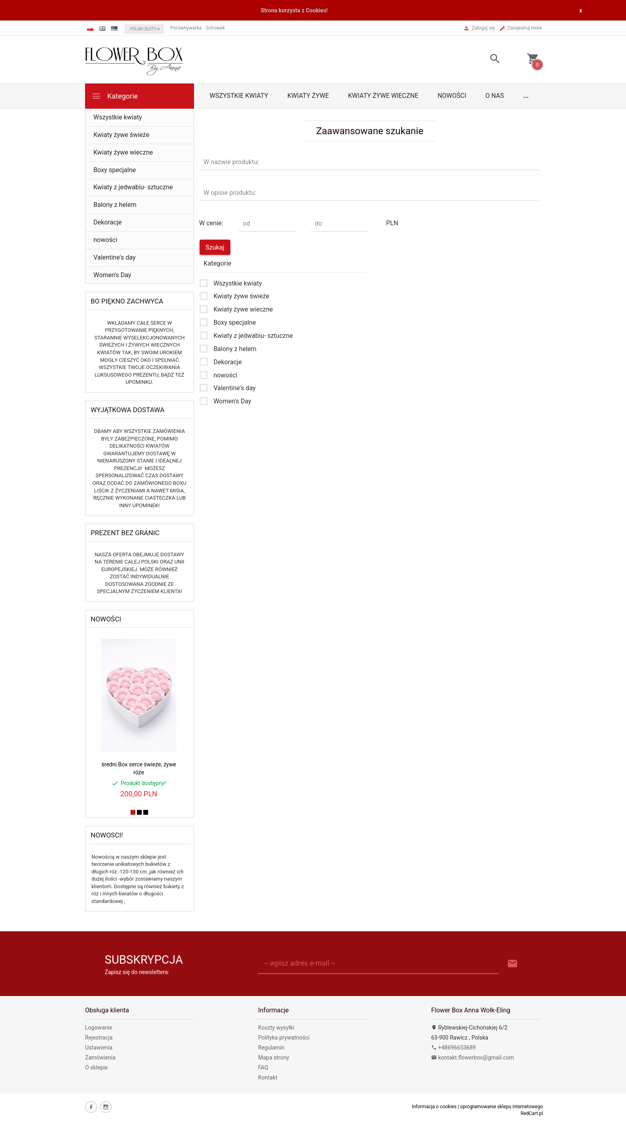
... (526, 95)
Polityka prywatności (284, 1037)
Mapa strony (273, 1057)
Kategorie (114, 96)
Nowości (106, 619)
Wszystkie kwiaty (239, 95)
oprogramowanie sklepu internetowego (501, 1106)
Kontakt (267, 1077)
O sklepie (96, 1067)
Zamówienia (100, 1057)
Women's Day (112, 275)
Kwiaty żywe (308, 95)
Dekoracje (107, 222)
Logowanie (98, 1027)
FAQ (263, 1067)
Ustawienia (99, 1047)
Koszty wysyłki (276, 1027)
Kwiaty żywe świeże (121, 135)
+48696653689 (453, 1047)
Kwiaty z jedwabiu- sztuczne (133, 187)
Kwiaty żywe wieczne (383, 95)
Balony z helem (115, 204)
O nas (494, 95)
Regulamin (271, 1047)
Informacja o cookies (434, 1106)
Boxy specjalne (114, 170)
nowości (452, 95)
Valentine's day (114, 257)
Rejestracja (99, 1037)
